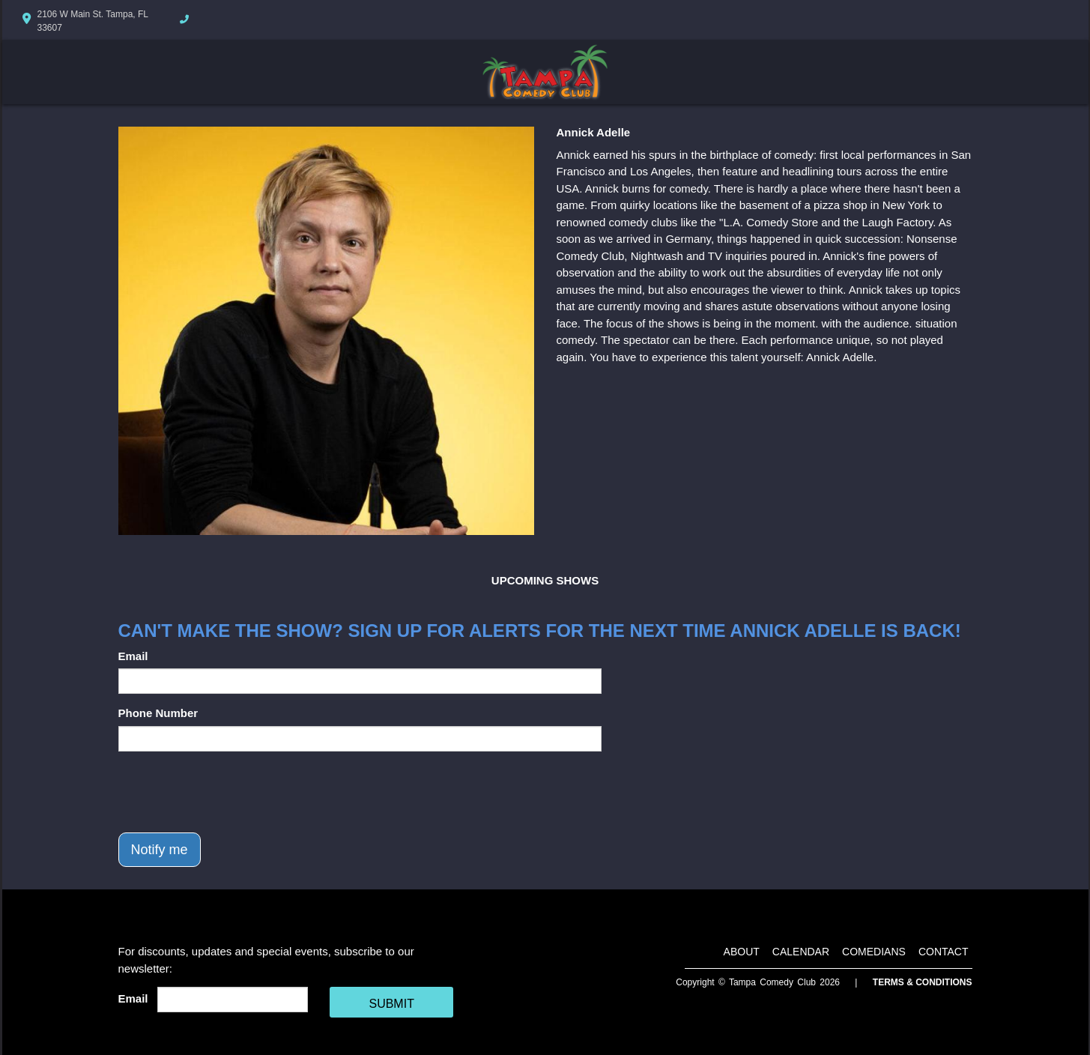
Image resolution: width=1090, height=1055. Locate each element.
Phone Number (158, 713)
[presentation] (232, 792)
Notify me (159, 849)
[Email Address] (232, 999)
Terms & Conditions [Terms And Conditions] (922, 982)
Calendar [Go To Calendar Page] (800, 952)
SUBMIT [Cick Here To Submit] (391, 1003)
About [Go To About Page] (742, 952)
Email (133, 656)
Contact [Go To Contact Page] (943, 952)
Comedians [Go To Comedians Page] (874, 952)
